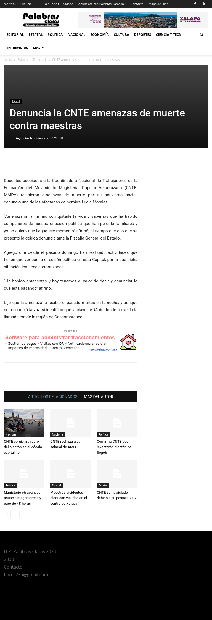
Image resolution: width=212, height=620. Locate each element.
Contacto (137, 4)
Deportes (142, 34)
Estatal (36, 34)
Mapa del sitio (158, 4)
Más (38, 47)
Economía (99, 34)
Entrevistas (17, 47)
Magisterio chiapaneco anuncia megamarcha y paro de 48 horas (22, 497)
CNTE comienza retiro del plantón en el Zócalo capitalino (23, 447)
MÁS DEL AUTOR (98, 397)
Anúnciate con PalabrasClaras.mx (102, 4)
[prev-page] (7, 514)
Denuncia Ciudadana (58, 4)
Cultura (121, 34)
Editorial (15, 34)
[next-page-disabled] (16, 514)
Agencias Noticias (29, 138)
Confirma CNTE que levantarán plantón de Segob (114, 447)
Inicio (8, 59)
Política (55, 34)
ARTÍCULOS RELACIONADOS (52, 397)
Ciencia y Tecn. (169, 34)
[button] (201, 34)
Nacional (76, 34)
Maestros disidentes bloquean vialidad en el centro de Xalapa (68, 497)
